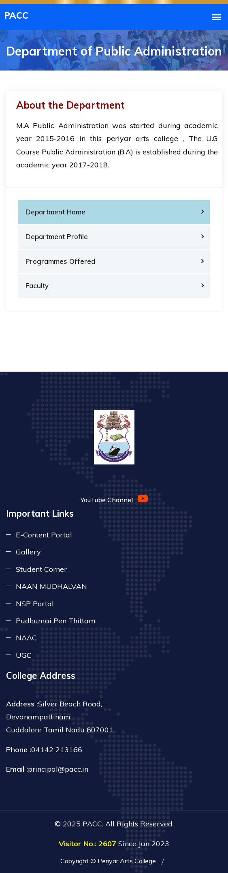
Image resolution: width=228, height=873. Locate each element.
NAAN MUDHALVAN (51, 586)
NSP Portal (35, 603)
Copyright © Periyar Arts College (108, 861)
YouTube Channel (114, 499)
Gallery (28, 551)
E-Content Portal (44, 534)
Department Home (55, 212)
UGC (24, 655)
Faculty (37, 285)
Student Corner (41, 569)
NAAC (26, 637)
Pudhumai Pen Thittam (56, 620)
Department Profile (57, 236)
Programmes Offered (60, 261)
